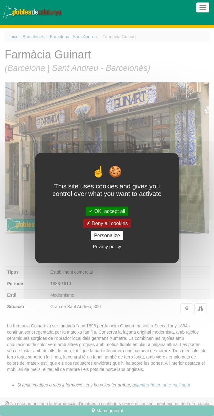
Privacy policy (107, 246)
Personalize (107, 235)
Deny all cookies (107, 223)
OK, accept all (107, 211)
